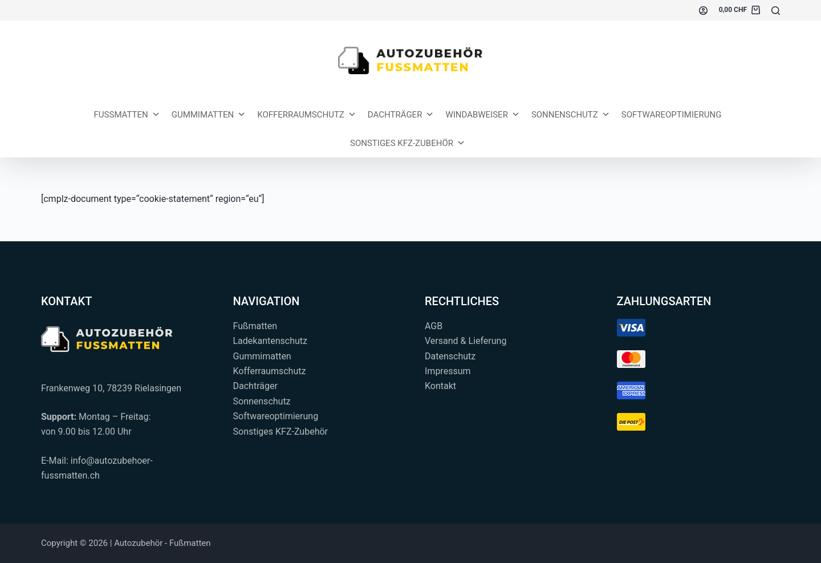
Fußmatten (255, 326)
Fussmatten (127, 114)
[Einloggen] (703, 10)
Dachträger (401, 114)
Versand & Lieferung (465, 340)
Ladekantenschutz (270, 340)
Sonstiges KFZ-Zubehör (407, 143)
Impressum (448, 371)
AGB (433, 326)
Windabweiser (482, 114)
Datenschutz (450, 356)
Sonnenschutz (570, 114)
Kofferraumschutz (306, 114)
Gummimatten (209, 114)
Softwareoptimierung (671, 115)
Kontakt (440, 385)
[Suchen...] (775, 10)
